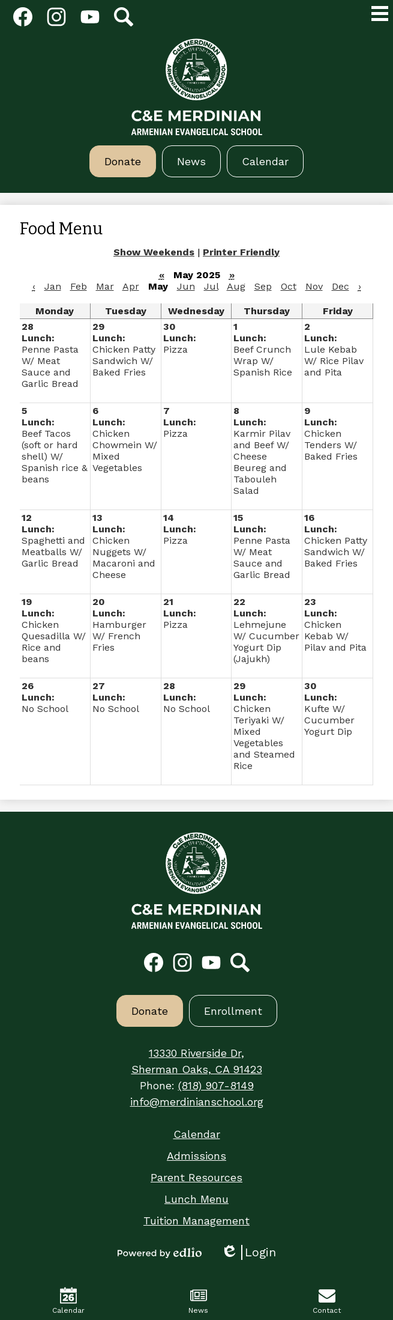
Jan (52, 286)
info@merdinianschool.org (196, 1101)
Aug (236, 286)
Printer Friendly (241, 252)
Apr (130, 286)
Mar (105, 286)
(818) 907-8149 (216, 1085)
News (198, 1301)
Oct (288, 286)
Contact (327, 1301)
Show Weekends (153, 252)
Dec (340, 286)
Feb (78, 286)
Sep (263, 286)
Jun (186, 286)
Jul (211, 286)
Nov (314, 286)
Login (248, 1252)
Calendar (68, 1301)
